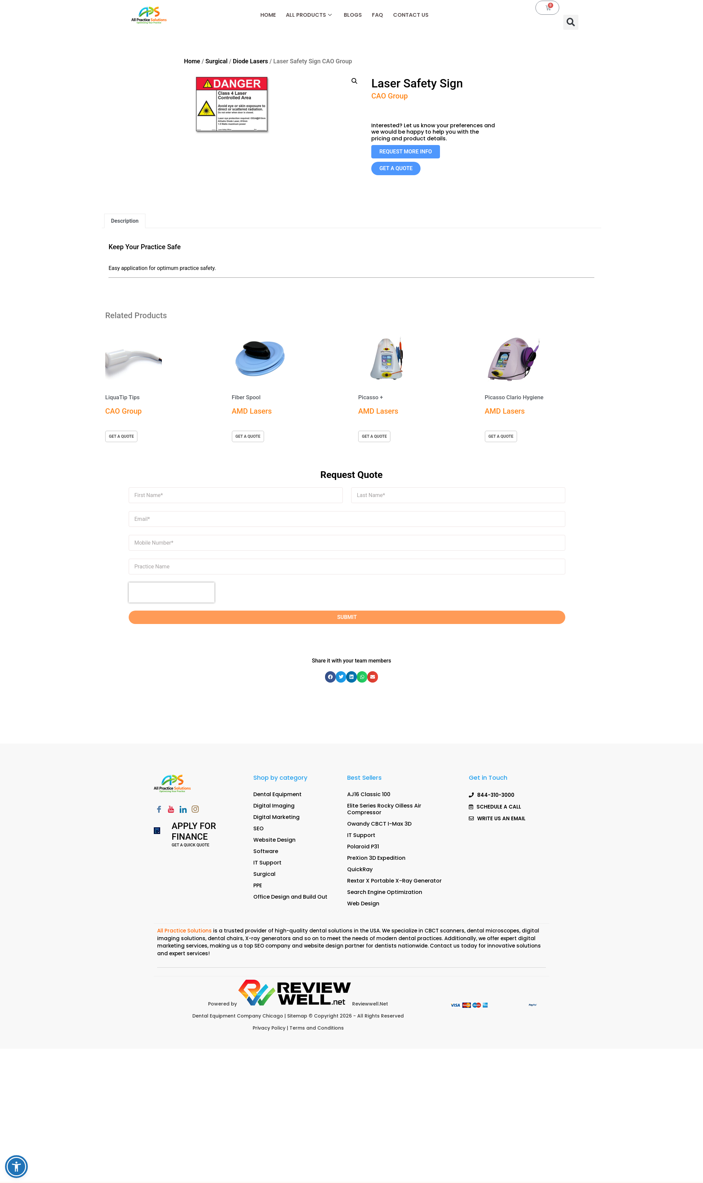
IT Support (267, 862)
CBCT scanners (444, 930)
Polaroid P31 (363, 846)
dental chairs (225, 938)
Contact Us (411, 15)
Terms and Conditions (317, 1028)
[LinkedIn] (183, 810)
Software (265, 851)
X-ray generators (268, 938)
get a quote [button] (121, 436)
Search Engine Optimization (384, 892)
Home (268, 15)
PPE (257, 885)
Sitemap (298, 1016)
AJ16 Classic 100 (368, 794)
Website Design (274, 840)
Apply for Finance (194, 831)
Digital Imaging (274, 806)
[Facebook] (159, 810)
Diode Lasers (250, 61)
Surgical (216, 61)
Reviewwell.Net (313, 1003)
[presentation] (171, 592)
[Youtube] (171, 810)
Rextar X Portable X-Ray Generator (394, 881)
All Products (309, 15)
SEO (258, 828)
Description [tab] (124, 221)
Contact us (445, 945)
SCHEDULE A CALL (491, 1169)
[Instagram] (195, 810)
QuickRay (360, 869)
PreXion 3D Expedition (376, 858)
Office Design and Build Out (290, 897)
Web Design (363, 903)
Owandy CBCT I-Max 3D (379, 824)
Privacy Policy (269, 1028)
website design (323, 945)
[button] (570, 22)
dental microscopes (493, 930)
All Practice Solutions (185, 930)
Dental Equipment (277, 794)
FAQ (377, 15)
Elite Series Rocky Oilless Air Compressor (384, 809)
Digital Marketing (276, 817)
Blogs (353, 15)
